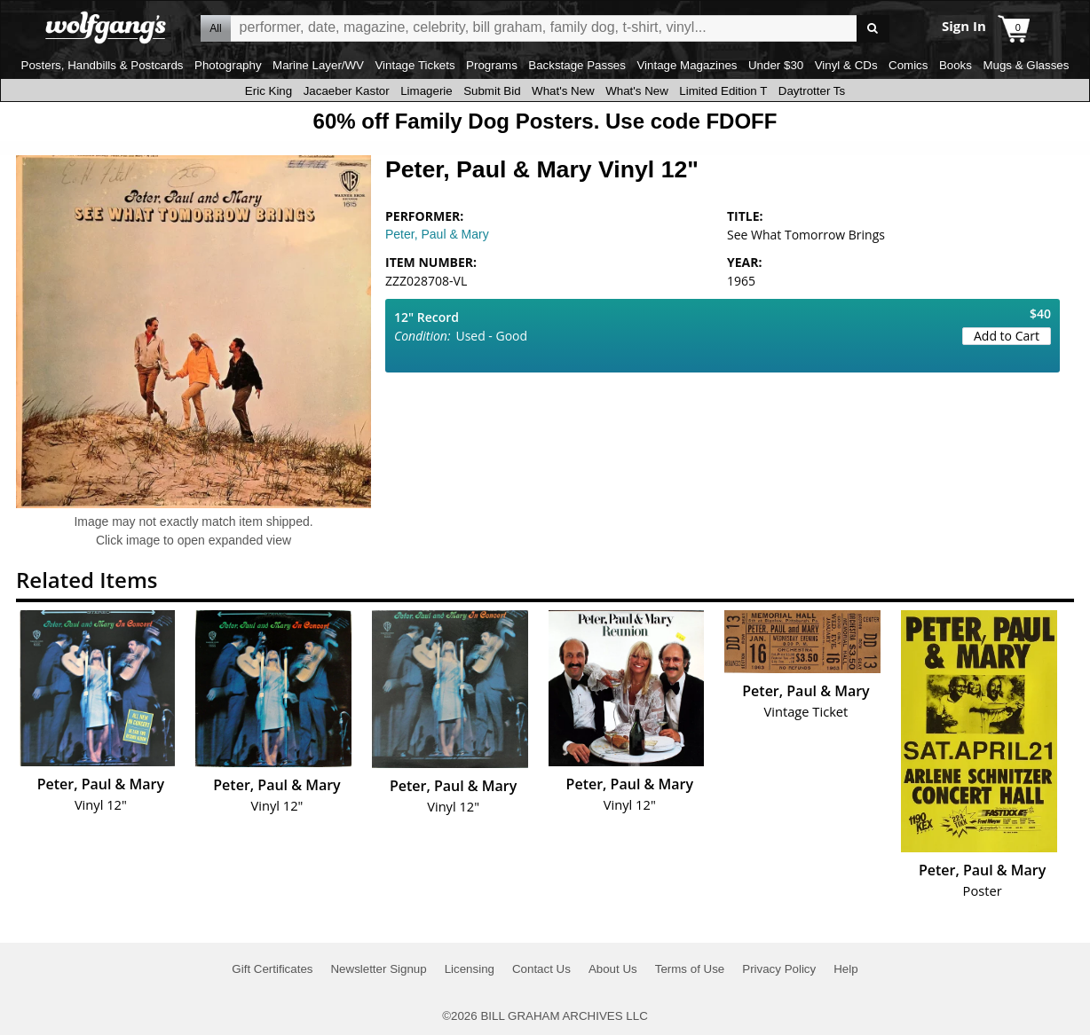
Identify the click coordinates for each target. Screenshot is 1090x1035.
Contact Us (541, 969)
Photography (228, 65)
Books (955, 65)
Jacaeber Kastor (347, 91)
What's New (563, 91)
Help (845, 969)
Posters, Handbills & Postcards (102, 65)
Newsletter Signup (378, 969)
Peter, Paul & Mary (437, 234)
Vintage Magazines (686, 65)
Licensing (469, 969)
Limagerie (426, 91)
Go (873, 29)
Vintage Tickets (414, 65)
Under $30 (775, 65)
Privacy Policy (779, 969)
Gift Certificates (272, 969)
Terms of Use (690, 969)
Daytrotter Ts (811, 91)
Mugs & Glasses (1026, 65)
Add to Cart (1006, 335)
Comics (908, 65)
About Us (612, 969)
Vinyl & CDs (846, 65)
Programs (491, 65)
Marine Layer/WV (318, 65)
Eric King (268, 91)
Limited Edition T (723, 91)
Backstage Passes (577, 65)
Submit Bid (491, 91)
